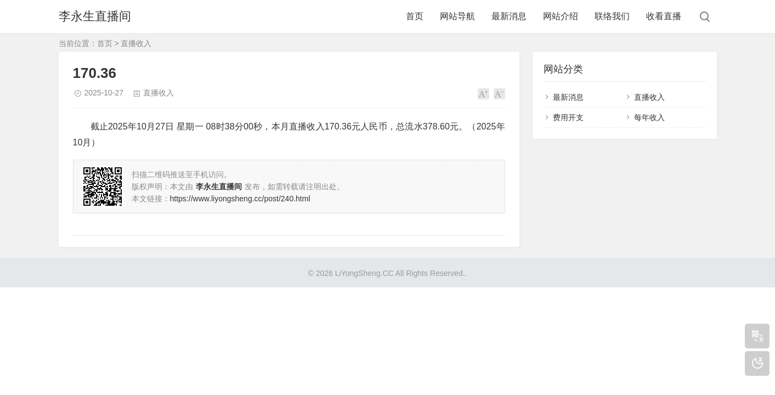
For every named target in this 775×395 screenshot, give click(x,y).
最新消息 (509, 16)
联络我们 (612, 16)
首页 (414, 16)
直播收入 (136, 43)
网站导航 (457, 16)
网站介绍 (560, 16)
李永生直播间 (95, 16)
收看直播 (663, 16)
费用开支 (568, 117)
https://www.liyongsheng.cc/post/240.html (240, 198)
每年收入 (649, 117)
